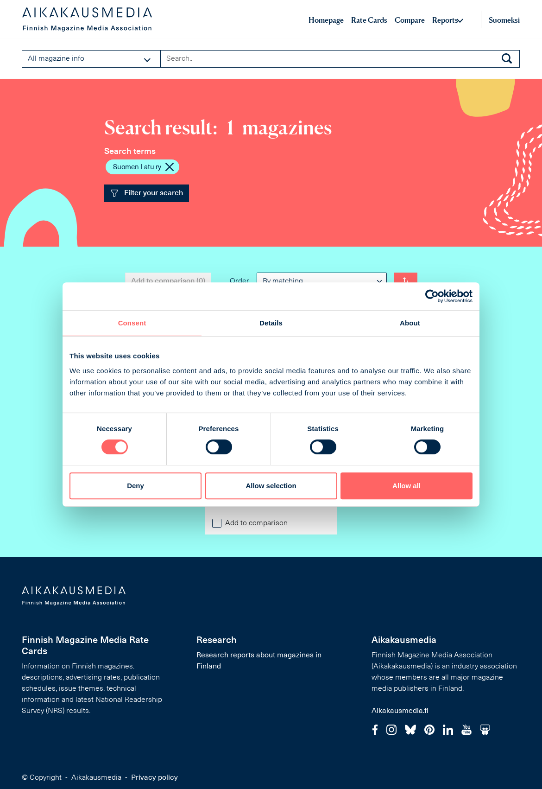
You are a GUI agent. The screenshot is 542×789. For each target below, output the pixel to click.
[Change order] (405, 281)
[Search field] (340, 59)
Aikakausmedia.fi (400, 711)
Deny (135, 486)
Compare (410, 20)
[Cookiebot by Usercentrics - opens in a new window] (432, 296)
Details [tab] (271, 323)
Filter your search (146, 193)
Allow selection (271, 486)
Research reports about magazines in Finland (258, 661)
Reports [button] (445, 20)
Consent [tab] (132, 323)
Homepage (326, 20)
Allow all (406, 486)
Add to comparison (256, 523)
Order (239, 281)
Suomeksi (504, 20)
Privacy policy (154, 778)
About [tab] (410, 323)
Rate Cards (369, 20)
